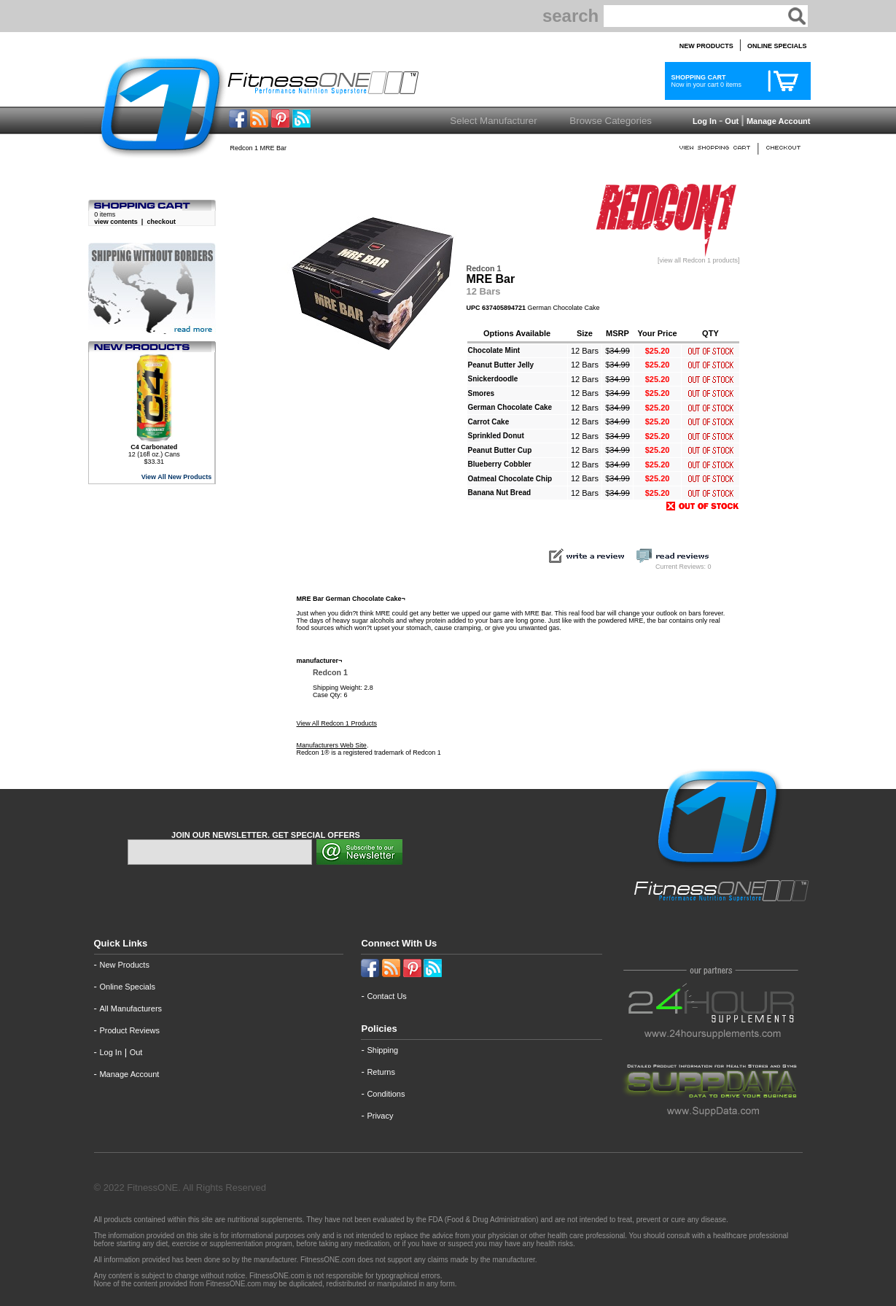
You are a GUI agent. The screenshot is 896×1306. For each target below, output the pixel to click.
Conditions (386, 1093)
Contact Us (386, 996)
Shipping (382, 1050)
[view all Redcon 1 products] (665, 257)
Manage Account (777, 121)
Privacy (380, 1115)
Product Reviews (129, 1030)
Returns (381, 1072)
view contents (116, 221)
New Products (124, 964)
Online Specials (127, 986)
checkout (161, 221)
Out (731, 121)
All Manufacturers (130, 1008)
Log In (703, 121)
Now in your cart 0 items (705, 81)
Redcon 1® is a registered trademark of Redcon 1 (369, 752)
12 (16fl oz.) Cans (154, 450)
